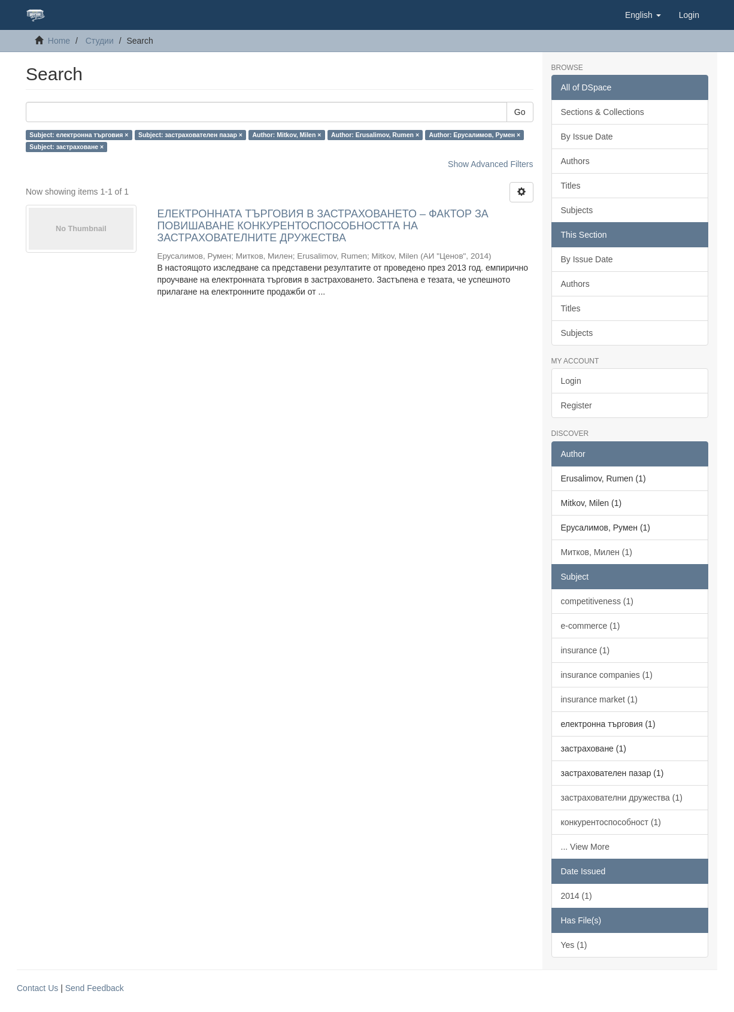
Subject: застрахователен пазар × (190, 134)
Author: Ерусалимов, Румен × (475, 134)
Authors (575, 161)
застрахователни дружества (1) (622, 797)
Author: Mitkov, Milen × (286, 134)
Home (59, 41)
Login (571, 381)
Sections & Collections (602, 112)
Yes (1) (574, 945)
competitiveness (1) (597, 601)
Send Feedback (94, 988)
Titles (571, 185)
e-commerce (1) (590, 626)
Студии (100, 41)
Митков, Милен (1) (596, 552)
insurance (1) (585, 650)
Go (520, 112)
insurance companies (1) (607, 675)
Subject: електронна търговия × (78, 134)
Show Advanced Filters (490, 164)
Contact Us (37, 988)
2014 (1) (576, 896)
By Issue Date (587, 136)
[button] (643, 15)
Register (576, 405)
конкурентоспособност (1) (611, 822)
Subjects (577, 210)
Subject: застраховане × (66, 146)
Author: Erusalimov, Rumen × (375, 134)
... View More (585, 847)
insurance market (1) (599, 699)
